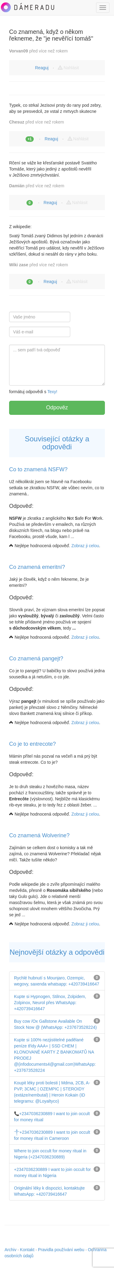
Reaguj (41, 67)
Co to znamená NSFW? (38, 469)
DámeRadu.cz (27, 7)
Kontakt (27, 1249)
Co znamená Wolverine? (39, 835)
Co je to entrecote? (32, 744)
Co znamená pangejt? (36, 658)
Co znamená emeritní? (37, 567)
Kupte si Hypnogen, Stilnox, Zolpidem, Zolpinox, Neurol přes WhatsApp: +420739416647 (50, 1002)
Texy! (52, 391)
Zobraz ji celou (85, 545)
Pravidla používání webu (61, 1249)
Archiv (10, 1249)
